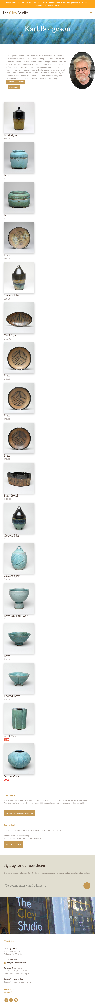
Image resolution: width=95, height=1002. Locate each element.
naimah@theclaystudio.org (15, 838)
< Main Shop (13, 87)
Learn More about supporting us (19, 813)
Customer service (13, 844)
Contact (7, 992)
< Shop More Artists (16, 82)
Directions (8, 989)
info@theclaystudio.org (15, 962)
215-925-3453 (11, 959)
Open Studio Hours (11, 995)
